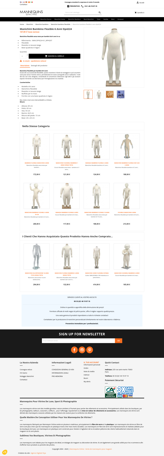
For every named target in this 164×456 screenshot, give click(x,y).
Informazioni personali (92, 365)
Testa (98, 19)
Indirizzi (86, 375)
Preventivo (73, 6)
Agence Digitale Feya (38, 453)
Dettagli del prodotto (39, 65)
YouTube (82, 350)
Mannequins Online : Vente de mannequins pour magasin (91, 449)
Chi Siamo (23, 373)
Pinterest (89, 350)
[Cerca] (83, 12)
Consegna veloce (26, 369)
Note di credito (89, 371)
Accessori (121, 19)
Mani (112, 19)
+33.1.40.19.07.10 (89, 6)
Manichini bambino (74, 19)
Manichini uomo (59, 19)
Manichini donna (45, 19)
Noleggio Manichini (27, 376)
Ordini (86, 368)
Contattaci (23, 4)
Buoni (86, 378)
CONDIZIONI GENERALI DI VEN (63, 369)
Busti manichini (89, 19)
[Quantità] (23, 56)
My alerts (87, 381)
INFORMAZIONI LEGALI (60, 373)
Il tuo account (91, 362)
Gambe (105, 19)
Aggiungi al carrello (54, 56)
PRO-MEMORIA (57, 376)
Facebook (74, 350)
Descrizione (24, 65)
